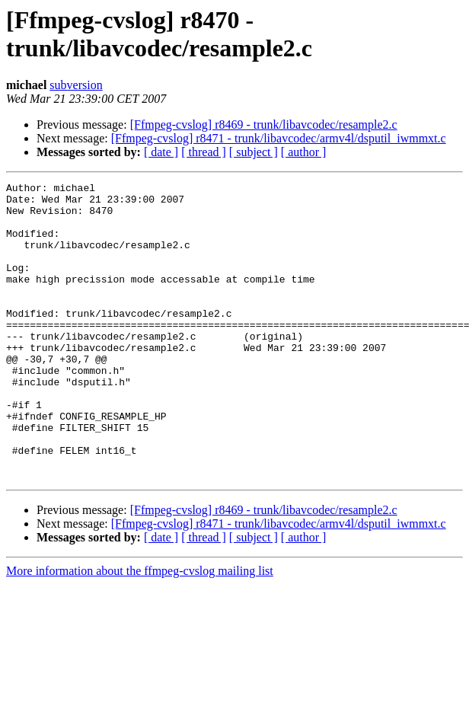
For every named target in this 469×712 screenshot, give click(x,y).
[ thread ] (203, 151)
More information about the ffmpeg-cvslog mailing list (139, 630)
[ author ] (304, 151)
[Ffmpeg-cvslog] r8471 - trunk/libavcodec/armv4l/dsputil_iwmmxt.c (278, 138)
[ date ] (161, 151)
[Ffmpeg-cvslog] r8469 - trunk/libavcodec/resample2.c (263, 124)
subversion (75, 84)
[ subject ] (253, 151)
